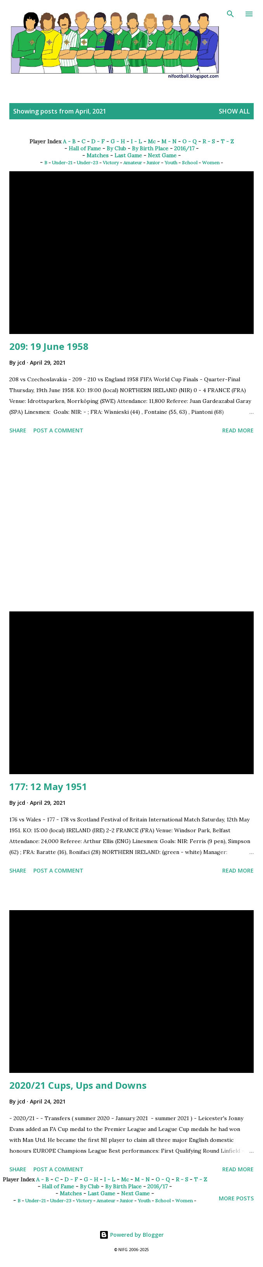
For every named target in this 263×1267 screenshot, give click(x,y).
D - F (98, 141)
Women (211, 162)
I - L (136, 141)
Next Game (162, 155)
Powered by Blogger (131, 1234)
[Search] (230, 14)
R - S (208, 141)
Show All (234, 111)
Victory (111, 162)
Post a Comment (58, 430)
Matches (98, 155)
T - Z (227, 141)
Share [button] (17, 430)
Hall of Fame (85, 148)
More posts (236, 1198)
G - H (118, 141)
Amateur (132, 162)
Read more (238, 430)
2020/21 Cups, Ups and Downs (78, 1085)
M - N (168, 141)
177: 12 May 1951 (48, 786)
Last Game (128, 155)
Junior (153, 162)
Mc (152, 141)
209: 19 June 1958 (48, 346)
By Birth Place (150, 148)
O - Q (189, 141)
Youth (170, 162)
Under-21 (62, 162)
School (189, 162)
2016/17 (184, 148)
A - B (69, 141)
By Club (116, 148)
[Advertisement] (131, 524)
